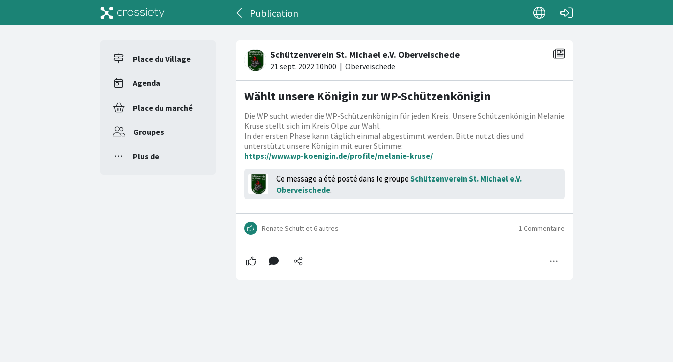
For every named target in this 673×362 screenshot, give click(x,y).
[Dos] (240, 12)
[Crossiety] (132, 12)
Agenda (146, 83)
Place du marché (163, 108)
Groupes (148, 132)
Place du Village (162, 59)
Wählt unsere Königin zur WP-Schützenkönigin (367, 96)
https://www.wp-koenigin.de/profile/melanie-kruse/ (338, 156)
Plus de (146, 156)
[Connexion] (566, 12)
